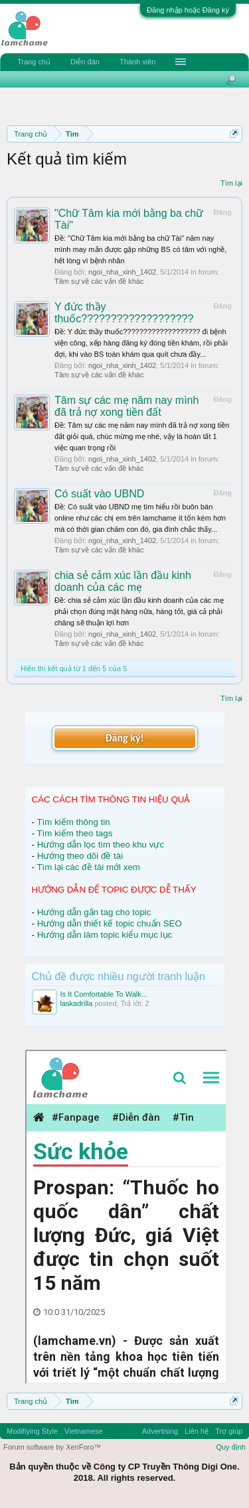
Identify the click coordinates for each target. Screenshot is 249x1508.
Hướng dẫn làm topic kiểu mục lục (105, 935)
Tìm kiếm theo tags (74, 833)
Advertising (160, 1431)
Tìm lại (231, 183)
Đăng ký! (124, 737)
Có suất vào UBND (99, 493)
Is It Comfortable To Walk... (103, 994)
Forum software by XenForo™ (52, 1447)
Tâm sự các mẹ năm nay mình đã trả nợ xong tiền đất (126, 406)
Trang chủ (33, 62)
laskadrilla (76, 1003)
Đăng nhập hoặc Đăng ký (188, 10)
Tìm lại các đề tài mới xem (88, 867)
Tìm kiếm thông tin (73, 822)
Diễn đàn (85, 62)
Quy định (231, 1447)
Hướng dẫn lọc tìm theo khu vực (100, 844)
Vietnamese (83, 1431)
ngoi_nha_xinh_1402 (122, 272)
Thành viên (137, 62)
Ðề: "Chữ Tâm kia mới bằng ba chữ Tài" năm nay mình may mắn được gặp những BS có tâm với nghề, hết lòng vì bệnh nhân (140, 249)
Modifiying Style (32, 1431)
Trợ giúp (228, 1431)
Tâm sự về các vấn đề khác (98, 281)
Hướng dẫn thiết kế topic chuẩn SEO (109, 923)
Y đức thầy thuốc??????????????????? (123, 312)
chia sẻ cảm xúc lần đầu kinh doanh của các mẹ (122, 581)
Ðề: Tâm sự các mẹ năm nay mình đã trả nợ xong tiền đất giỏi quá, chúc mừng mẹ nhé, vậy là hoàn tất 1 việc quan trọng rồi (141, 436)
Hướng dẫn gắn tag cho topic (94, 912)
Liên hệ (196, 1431)
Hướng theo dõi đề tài (80, 856)
